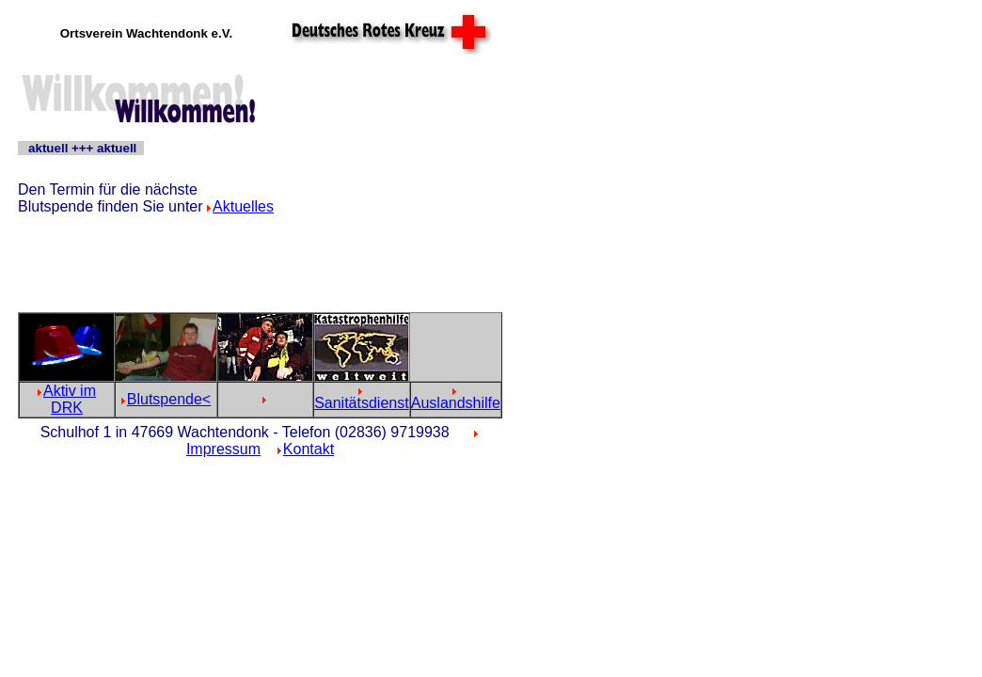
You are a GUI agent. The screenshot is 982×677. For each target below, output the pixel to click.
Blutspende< (169, 399)
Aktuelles (243, 206)
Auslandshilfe (455, 403)
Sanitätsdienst (361, 403)
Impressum (223, 449)
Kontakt (308, 449)
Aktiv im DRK (69, 399)
